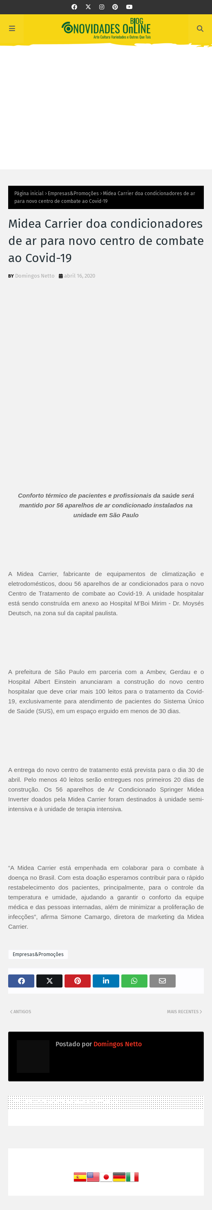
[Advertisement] (106, 112)
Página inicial (29, 193)
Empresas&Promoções (73, 193)
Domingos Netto (35, 276)
